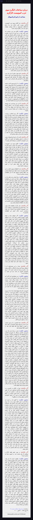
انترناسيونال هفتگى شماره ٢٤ (17, 509)
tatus (1, 1)
